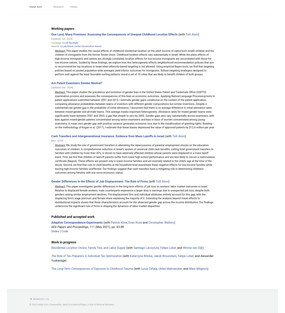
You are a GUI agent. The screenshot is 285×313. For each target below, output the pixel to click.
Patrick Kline (119, 222)
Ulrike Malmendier (170, 268)
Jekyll (65, 304)
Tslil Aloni (192, 34)
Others (73, 6)
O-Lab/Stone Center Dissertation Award (80, 46)
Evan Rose (135, 222)
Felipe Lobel (168, 248)
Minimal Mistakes (105, 304)
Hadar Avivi (35, 6)
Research (58, 6)
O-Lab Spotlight (70, 42)
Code (64, 231)
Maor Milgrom (198, 268)
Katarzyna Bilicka (141, 256)
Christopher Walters (161, 222)
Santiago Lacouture (146, 248)
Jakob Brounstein (165, 256)
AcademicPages (78, 304)
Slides (55, 231)
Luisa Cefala (149, 268)
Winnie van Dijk (193, 248)
